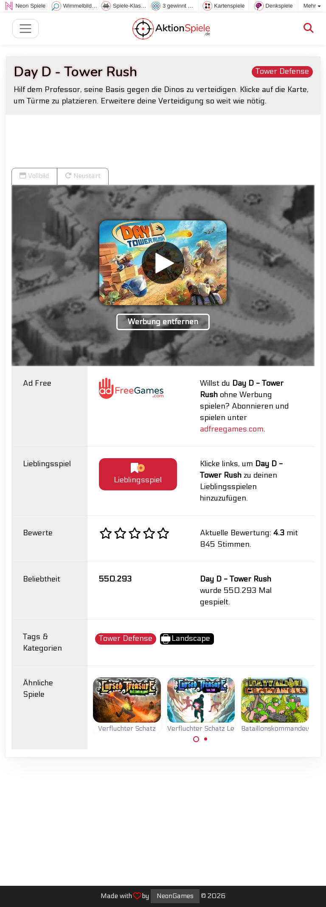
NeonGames (175, 896)
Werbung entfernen (163, 321)
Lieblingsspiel (138, 474)
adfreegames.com (232, 429)
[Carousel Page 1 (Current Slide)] (196, 739)
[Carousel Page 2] (206, 739)
